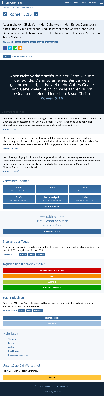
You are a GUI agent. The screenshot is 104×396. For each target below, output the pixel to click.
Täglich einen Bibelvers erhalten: (24, 264)
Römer (28, 8)
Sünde (18, 42)
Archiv (11, 347)
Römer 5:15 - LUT (10, 129)
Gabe (50, 225)
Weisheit (23, 255)
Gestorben (52, 220)
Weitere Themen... (52, 206)
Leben (31, 255)
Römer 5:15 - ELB (10, 148)
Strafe (40, 42)
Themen (68, 3)
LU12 (6, 56)
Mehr (42, 216)
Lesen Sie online (22, 56)
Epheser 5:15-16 (10, 254)
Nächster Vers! (52, 317)
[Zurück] (5, 14)
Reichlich (51, 216)
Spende (52, 377)
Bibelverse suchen (52, 231)
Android (52, 281)
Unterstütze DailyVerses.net (21, 365)
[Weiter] (36, 14)
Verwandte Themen (16, 181)
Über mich (39, 386)
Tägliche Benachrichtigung (52, 270)
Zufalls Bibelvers (79, 3)
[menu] (101, 4)
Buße (29, 311)
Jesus (33, 42)
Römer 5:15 (8, 42)
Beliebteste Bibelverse (18, 355)
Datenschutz (64, 386)
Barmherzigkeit (51, 42)
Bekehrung (38, 311)
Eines (39, 221)
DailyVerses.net (8, 8)
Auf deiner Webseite (52, 287)
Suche (11, 343)
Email (52, 276)
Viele (65, 221)
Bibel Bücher (20, 8)
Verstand (40, 255)
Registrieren (92, 3)
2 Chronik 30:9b (10, 310)
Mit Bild (52, 323)
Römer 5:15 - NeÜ (11, 171)
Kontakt (55, 386)
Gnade (25, 42)
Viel (44, 225)
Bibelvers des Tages (16, 242)
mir (7, 370)
